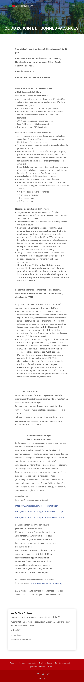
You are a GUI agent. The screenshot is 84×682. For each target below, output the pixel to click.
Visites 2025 (16, 630)
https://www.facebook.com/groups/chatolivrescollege (39, 511)
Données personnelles (63, 663)
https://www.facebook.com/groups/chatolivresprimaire (39, 517)
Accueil (12, 663)
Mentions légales (45, 663)
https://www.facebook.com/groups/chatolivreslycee (38, 505)
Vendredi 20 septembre (21, 639)
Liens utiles (32, 663)
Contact (22, 663)
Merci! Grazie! (17, 635)
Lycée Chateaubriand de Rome (41, 667)
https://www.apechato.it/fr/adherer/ (46, 583)
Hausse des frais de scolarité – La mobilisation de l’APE (35, 617)
